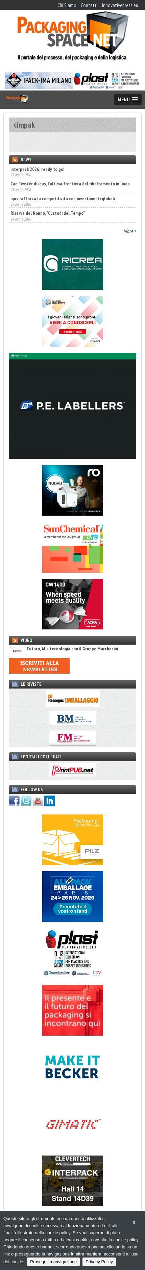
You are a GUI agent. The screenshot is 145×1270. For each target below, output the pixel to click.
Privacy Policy (99, 1261)
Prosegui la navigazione (53, 1261)
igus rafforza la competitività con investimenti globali (62, 198)
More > (129, 231)
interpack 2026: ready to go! (37, 169)
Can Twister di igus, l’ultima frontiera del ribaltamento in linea (70, 183)
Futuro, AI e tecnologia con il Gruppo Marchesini (63, 648)
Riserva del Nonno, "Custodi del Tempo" (47, 213)
